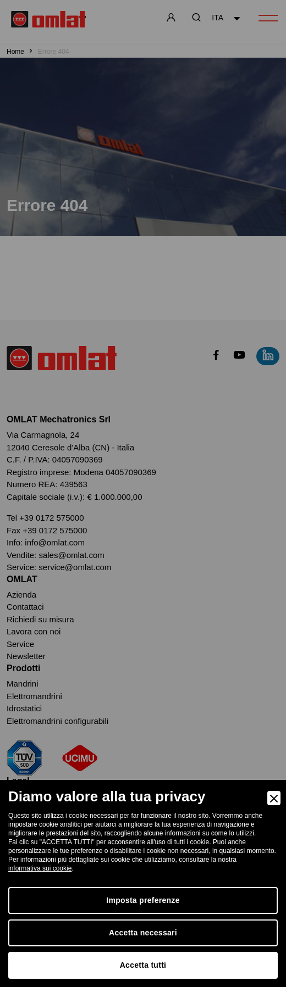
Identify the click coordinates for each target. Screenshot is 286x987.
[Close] (273, 798)
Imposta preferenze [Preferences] (142, 900)
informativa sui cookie (40, 868)
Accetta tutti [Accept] (143, 965)
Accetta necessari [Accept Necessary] (143, 932)
